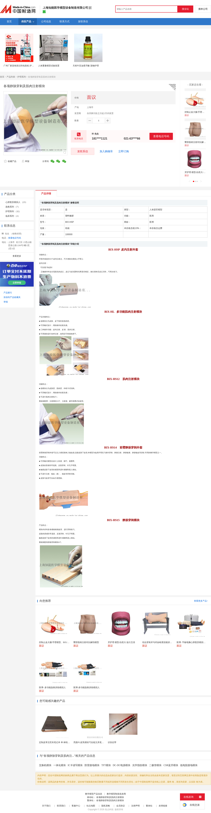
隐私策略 (105, 806)
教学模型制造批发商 (116, 794)
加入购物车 (106, 151)
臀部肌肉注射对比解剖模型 (197, 142)
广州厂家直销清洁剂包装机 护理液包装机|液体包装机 (28, 65)
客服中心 (76, 806)
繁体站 (149, 806)
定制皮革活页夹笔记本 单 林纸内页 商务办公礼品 (62, 742)
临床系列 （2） (12, 216)
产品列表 (11, 77)
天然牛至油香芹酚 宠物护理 (86, 65)
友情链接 (163, 806)
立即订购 (123, 151)
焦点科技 (109, 809)
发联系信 (82, 151)
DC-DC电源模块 (122, 765)
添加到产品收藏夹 (12, 297)
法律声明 (135, 806)
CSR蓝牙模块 (170, 765)
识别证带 (112, 742)
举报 (25, 161)
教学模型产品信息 (93, 794)
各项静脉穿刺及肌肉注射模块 (110, 797)
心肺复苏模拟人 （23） (16, 202)
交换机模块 (45, 765)
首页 (2, 77)
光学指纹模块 (139, 765)
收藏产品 (10, 161)
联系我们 (61, 806)
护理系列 (21, 77)
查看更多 (17, 256)
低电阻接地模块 (189, 765)
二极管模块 (155, 765)
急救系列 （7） (12, 207)
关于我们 (46, 806)
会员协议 (120, 806)
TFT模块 (106, 765)
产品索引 (8, 292)
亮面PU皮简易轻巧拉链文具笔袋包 (89, 742)
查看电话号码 (161, 136)
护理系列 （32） (13, 211)
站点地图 (91, 806)
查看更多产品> (201, 601)
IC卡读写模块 (75, 765)
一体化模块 (59, 765)
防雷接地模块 (92, 765)
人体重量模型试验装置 (48, 65)
